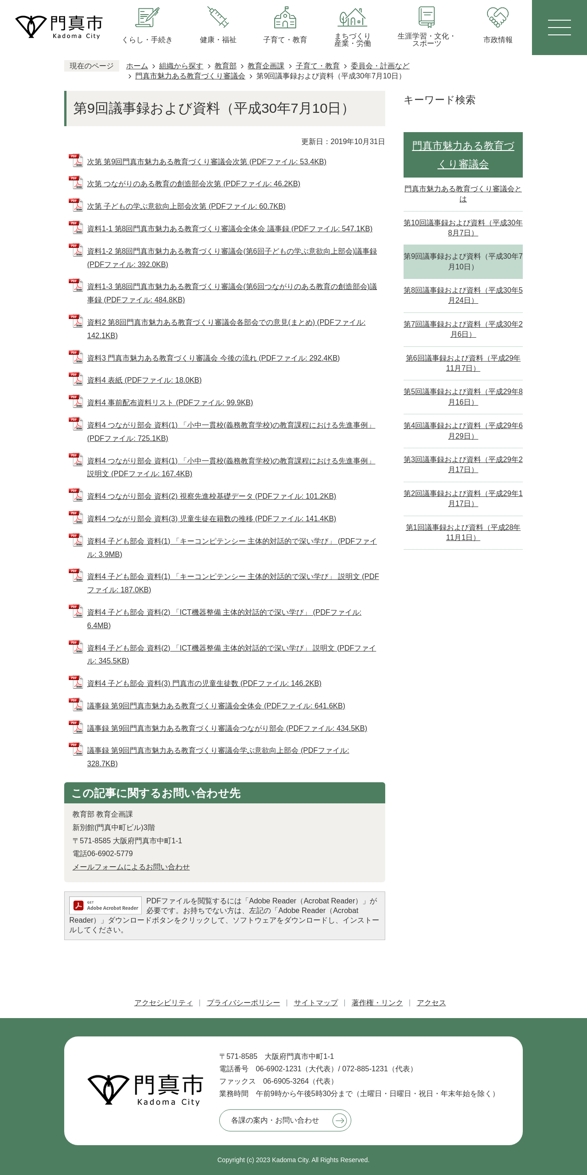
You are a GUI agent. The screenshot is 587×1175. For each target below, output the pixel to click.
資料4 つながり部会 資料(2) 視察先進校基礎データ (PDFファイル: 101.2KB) (211, 496)
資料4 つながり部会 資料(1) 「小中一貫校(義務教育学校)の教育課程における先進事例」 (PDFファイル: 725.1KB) (231, 431)
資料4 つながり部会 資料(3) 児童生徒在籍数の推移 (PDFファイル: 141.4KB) (211, 519)
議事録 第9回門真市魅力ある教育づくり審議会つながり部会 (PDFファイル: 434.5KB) (227, 728)
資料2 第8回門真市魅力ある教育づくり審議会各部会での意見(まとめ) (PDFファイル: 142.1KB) (226, 329)
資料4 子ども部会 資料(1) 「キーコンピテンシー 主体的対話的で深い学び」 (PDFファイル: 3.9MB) (232, 547)
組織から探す (181, 66)
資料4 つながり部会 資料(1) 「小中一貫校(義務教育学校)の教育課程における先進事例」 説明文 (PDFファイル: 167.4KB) (231, 467)
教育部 (226, 66)
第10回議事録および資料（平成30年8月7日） (463, 228)
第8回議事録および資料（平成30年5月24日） (463, 295)
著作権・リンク (377, 1003)
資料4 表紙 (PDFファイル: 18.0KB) (144, 380)
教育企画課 (266, 66)
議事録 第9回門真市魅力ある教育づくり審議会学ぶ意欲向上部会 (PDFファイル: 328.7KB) (218, 757)
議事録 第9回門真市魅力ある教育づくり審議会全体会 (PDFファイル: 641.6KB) (216, 706)
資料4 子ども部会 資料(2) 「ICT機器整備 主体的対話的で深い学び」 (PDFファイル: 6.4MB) (224, 618)
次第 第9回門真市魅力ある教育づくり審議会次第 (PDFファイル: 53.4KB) (207, 162)
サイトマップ (316, 1003)
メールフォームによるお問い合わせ (131, 867)
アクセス (431, 1003)
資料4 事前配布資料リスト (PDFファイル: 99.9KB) (170, 403)
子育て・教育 (318, 66)
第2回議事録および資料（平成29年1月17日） (463, 498)
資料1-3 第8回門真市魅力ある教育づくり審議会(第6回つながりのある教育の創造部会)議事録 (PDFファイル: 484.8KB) (232, 293)
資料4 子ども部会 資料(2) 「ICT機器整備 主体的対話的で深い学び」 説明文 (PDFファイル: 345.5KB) (231, 654)
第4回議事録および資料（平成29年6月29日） (463, 431)
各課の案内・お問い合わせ (275, 1120)
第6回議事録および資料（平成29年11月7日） (463, 363)
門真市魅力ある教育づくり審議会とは (463, 194)
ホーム (137, 66)
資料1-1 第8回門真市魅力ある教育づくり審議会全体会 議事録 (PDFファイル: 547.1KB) (229, 229)
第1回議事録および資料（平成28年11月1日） (463, 532)
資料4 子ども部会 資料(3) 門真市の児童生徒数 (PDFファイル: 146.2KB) (204, 683)
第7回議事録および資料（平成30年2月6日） (463, 329)
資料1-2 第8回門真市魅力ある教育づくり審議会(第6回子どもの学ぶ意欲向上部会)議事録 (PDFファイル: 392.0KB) (232, 257)
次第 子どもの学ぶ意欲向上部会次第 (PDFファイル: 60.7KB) (186, 206)
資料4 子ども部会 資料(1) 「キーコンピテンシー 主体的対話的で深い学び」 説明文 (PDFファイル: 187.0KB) (233, 583)
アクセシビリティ (163, 1003)
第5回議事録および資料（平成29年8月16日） (463, 397)
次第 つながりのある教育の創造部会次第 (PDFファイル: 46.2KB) (193, 184)
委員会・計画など (380, 66)
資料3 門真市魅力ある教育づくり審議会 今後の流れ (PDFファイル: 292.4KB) (213, 358)
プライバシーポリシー (243, 1003)
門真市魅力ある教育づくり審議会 (190, 76)
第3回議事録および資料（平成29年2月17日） (463, 464)
